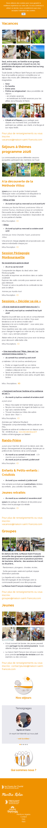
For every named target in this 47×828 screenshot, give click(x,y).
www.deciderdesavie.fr (28, 432)
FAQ (23, 819)
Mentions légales (23, 814)
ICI (18, 221)
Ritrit (23, 822)
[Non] (44, 9)
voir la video (23, 739)
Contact (23, 817)
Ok (23, 14)
